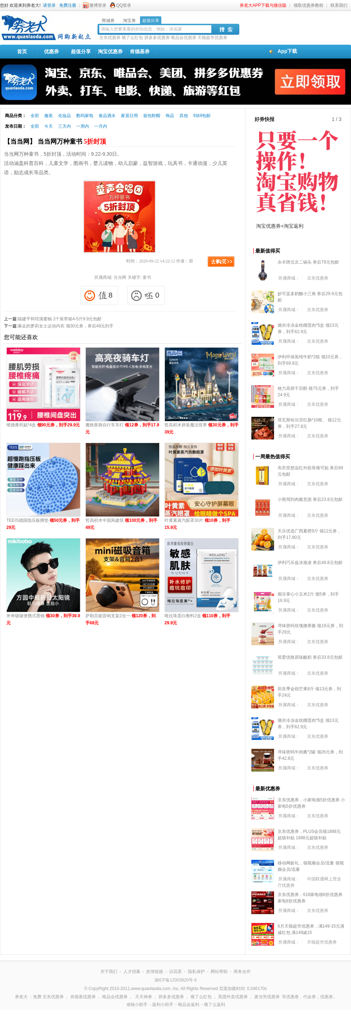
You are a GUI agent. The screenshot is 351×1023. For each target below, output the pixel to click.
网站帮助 (219, 971)
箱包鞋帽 (151, 115)
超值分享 (81, 51)
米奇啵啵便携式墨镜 (43, 619)
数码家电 (84, 115)
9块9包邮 (202, 115)
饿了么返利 (214, 1004)
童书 (147, 277)
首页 (22, 51)
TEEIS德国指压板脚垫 (43, 524)
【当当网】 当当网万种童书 (55, 141)
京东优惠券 (110, 37)
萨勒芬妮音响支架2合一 (120, 619)
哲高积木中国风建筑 (121, 524)
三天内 (64, 126)
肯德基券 (140, 51)
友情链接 (154, 971)
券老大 (21, 996)
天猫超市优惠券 (212, 37)
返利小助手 (162, 1004)
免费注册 (67, 5)
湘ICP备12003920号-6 (175, 980)
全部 (34, 115)
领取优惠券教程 (308, 5)
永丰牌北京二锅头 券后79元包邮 (308, 262)
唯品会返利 (188, 1004)
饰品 (170, 115)
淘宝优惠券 (110, 51)
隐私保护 (196, 971)
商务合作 (242, 971)
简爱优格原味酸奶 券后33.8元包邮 (310, 657)
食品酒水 (107, 115)
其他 (183, 115)
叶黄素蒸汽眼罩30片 (197, 524)
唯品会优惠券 (183, 37)
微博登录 (97, 5)
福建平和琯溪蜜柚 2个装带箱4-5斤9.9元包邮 (59, 318)
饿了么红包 (132, 37)
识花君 (175, 971)
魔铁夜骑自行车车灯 (122, 428)
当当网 (119, 277)
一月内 (100, 126)
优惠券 (51, 51)
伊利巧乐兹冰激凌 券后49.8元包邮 (310, 562)
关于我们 (108, 971)
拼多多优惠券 (157, 37)
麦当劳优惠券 (267, 996)
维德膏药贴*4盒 (43, 424)
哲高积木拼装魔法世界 (202, 428)
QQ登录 (124, 5)
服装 (48, 115)
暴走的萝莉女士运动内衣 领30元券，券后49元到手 (65, 326)
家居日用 (129, 115)
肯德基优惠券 (83, 996)
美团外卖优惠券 (233, 996)
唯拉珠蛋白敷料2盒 (197, 619)
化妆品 (64, 115)
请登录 (49, 5)
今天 (48, 126)
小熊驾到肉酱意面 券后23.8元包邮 (310, 499)
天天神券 (143, 996)
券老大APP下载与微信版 (263, 5)
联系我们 (338, 5)
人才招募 (131, 971)
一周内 (82, 126)
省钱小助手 (136, 1004)
